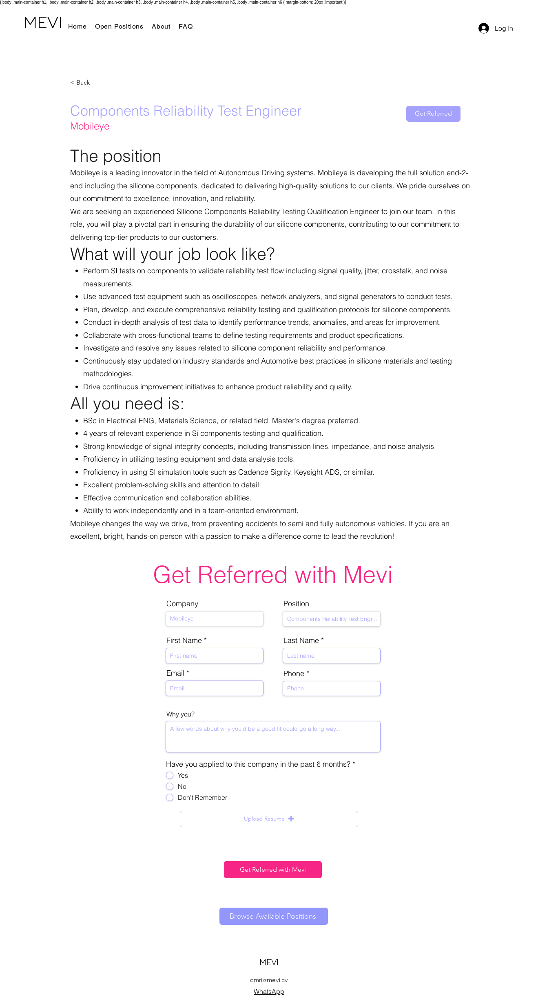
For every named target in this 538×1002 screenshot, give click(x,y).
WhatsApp (269, 991)
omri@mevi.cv (269, 979)
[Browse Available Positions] (273, 916)
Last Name (301, 640)
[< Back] (99, 82)
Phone (293, 673)
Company (182, 603)
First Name (184, 640)
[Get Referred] (433, 114)
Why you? (180, 714)
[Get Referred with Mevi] (273, 869)
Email (175, 673)
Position (296, 603)
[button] (269, 819)
